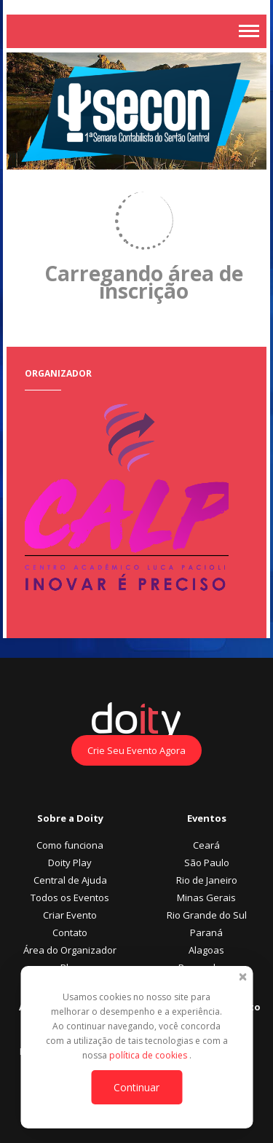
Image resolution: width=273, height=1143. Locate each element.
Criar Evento (70, 915)
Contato (69, 932)
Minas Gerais (206, 897)
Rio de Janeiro (206, 880)
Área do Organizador (69, 950)
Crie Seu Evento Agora (136, 750)
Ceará (206, 845)
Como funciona (69, 845)
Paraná (206, 932)
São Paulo (206, 862)
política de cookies (149, 1055)
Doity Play (70, 862)
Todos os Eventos (70, 897)
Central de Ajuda (70, 880)
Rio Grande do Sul (207, 915)
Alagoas (206, 950)
